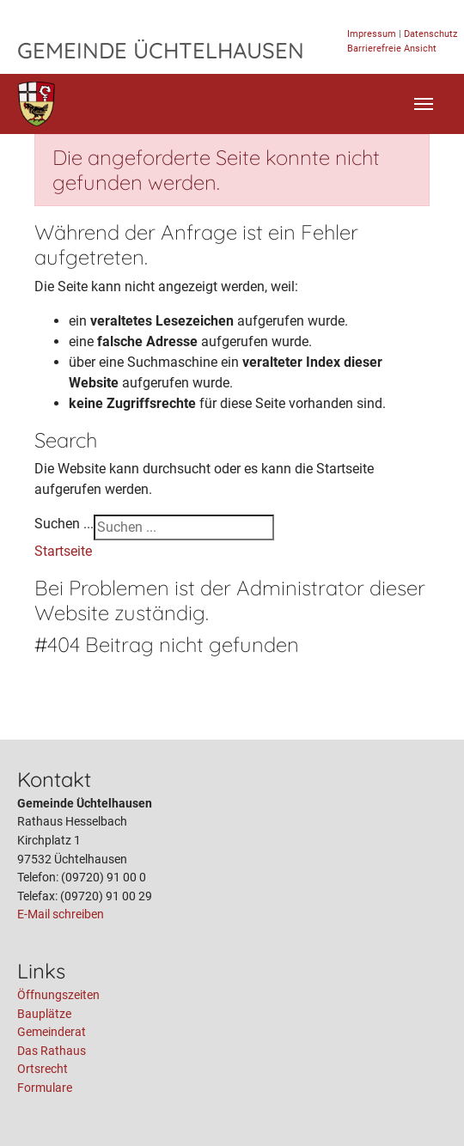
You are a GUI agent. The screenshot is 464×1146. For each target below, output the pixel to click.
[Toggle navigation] (423, 104)
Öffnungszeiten (58, 995)
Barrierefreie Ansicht (392, 48)
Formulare (44, 1088)
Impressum (371, 34)
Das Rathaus (51, 1051)
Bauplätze (44, 1014)
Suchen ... (64, 523)
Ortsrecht (42, 1069)
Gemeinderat (51, 1032)
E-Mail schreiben (60, 914)
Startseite (63, 551)
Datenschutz (430, 34)
